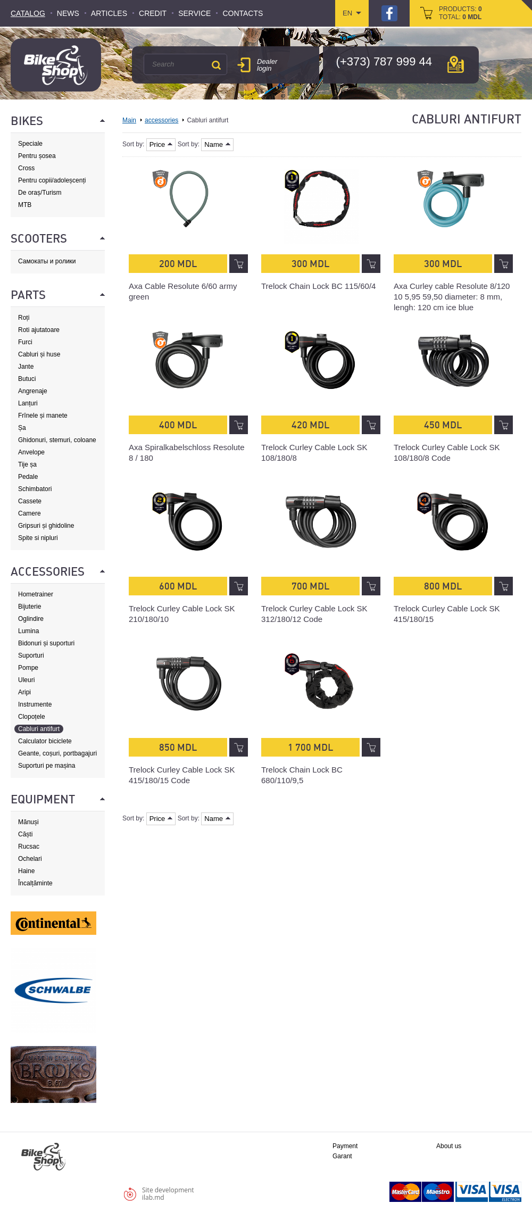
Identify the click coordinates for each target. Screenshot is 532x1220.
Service (194, 13)
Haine (26, 871)
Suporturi (31, 655)
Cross (26, 168)
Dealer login (267, 64)
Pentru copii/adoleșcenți (52, 180)
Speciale (30, 143)
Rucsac (28, 846)
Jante (26, 366)
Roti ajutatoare (39, 330)
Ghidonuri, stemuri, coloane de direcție (57, 440)
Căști (25, 834)
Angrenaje (32, 391)
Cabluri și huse (39, 354)
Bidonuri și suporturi (46, 643)
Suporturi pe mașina (46, 765)
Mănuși (28, 822)
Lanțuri (28, 403)
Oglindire (31, 619)
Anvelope (31, 452)
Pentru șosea (37, 156)
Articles (109, 13)
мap (455, 64)
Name (217, 144)
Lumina (28, 631)
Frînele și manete (43, 415)
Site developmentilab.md (168, 1193)
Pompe (28, 667)
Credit (153, 13)
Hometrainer (35, 594)
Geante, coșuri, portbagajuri (57, 753)
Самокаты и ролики (47, 261)
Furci (25, 342)
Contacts (242, 13)
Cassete (29, 501)
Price (161, 144)
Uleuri (26, 680)
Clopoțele (31, 716)
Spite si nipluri (38, 538)
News (68, 13)
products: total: (460, 13)
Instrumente (35, 704)
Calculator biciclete (45, 741)
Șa (22, 427)
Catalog (28, 13)
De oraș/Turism (40, 192)
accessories (161, 120)
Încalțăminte (35, 883)
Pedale (28, 476)
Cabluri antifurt (39, 729)
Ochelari (30, 858)
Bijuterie (29, 606)
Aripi (24, 692)
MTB (24, 205)
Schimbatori (35, 489)
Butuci (27, 379)
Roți (23, 317)
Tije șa (27, 464)
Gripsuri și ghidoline (46, 525)
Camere (29, 513)
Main (129, 120)
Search (216, 65)
